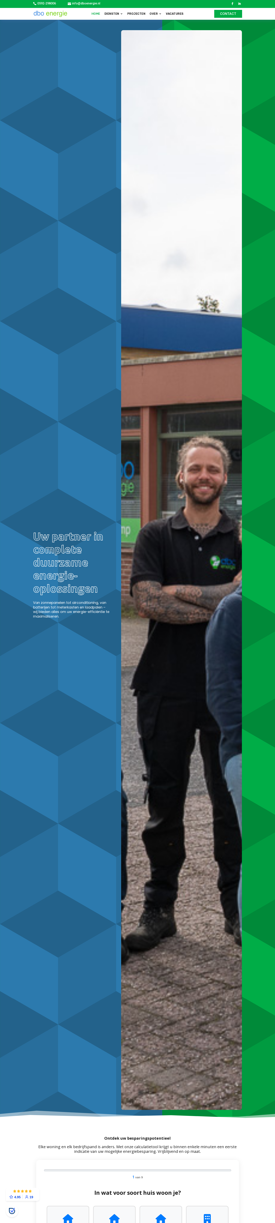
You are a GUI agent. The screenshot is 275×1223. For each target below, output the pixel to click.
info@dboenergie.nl (86, 3)
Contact (228, 14)
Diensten (112, 13)
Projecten (136, 13)
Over (154, 13)
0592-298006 (46, 3)
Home (96, 13)
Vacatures (175, 13)
